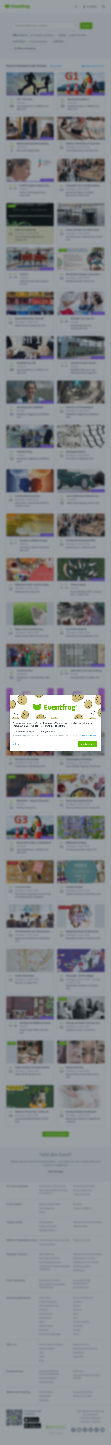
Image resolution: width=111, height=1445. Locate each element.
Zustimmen (87, 744)
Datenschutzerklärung (88, 735)
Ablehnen (17, 744)
